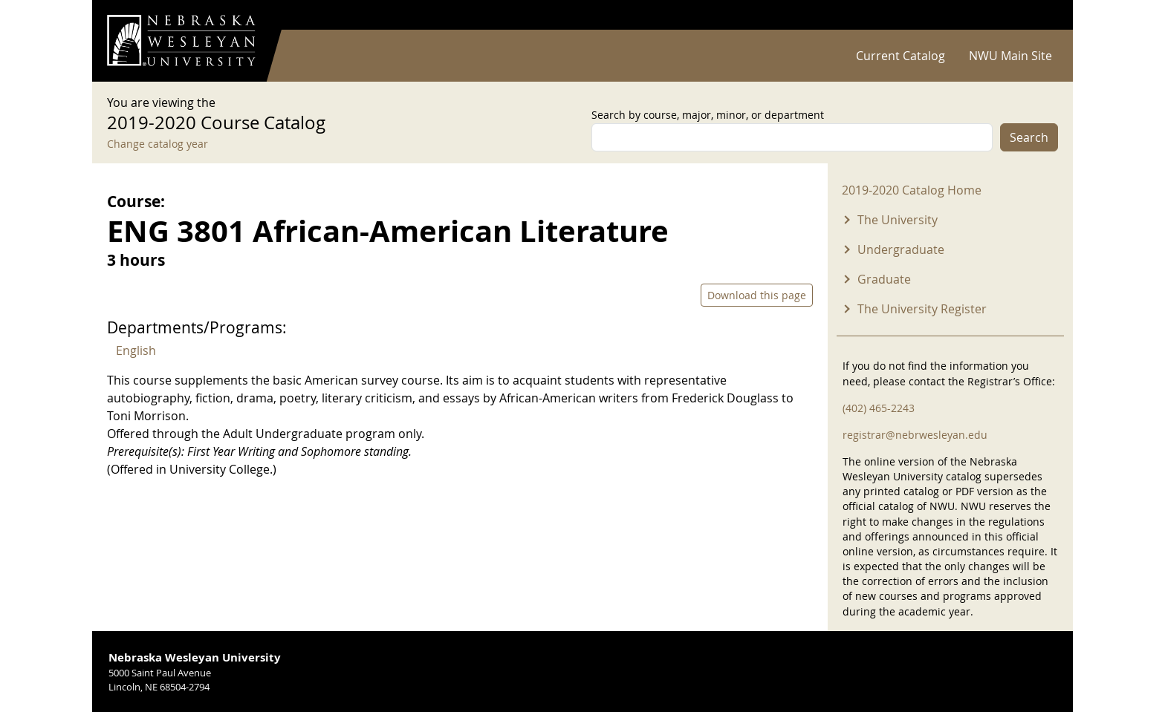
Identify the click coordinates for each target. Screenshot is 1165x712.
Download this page (756, 295)
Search (1029, 137)
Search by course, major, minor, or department (707, 115)
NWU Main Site (1010, 56)
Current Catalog (900, 56)
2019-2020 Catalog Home (911, 190)
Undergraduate (900, 249)
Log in (1039, 15)
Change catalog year (157, 144)
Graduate (884, 279)
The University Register (922, 309)
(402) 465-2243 (879, 408)
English (136, 350)
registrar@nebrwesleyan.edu (915, 435)
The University (897, 220)
